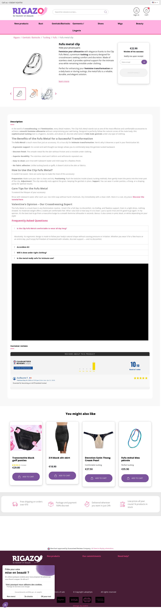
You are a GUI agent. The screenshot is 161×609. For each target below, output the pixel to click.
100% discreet (88, 560)
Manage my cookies (80, 608)
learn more (64, 81)
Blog (84, 575)
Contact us (86, 573)
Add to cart (26, 476)
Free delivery (87, 565)
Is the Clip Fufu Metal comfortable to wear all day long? (42, 228)
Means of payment (90, 568)
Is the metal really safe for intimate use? (35, 258)
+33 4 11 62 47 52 (127, 568)
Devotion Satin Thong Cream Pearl (97, 459)
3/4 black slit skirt (59, 457)
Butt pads (51, 562)
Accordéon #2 (23, 247)
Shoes (49, 560)
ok (144, 62)
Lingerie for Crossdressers (58, 570)
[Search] (80, 12)
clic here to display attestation (102, 548)
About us (86, 570)
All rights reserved (123, 592)
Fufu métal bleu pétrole (130, 459)
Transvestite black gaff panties (23, 459)
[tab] (80, 228)
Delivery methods (89, 562)
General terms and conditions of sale (64, 592)
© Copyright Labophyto (97, 592)
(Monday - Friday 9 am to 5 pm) (131, 570)
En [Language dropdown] (155, 2)
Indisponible (134, 72)
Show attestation (23, 368)
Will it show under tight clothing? (32, 252)
